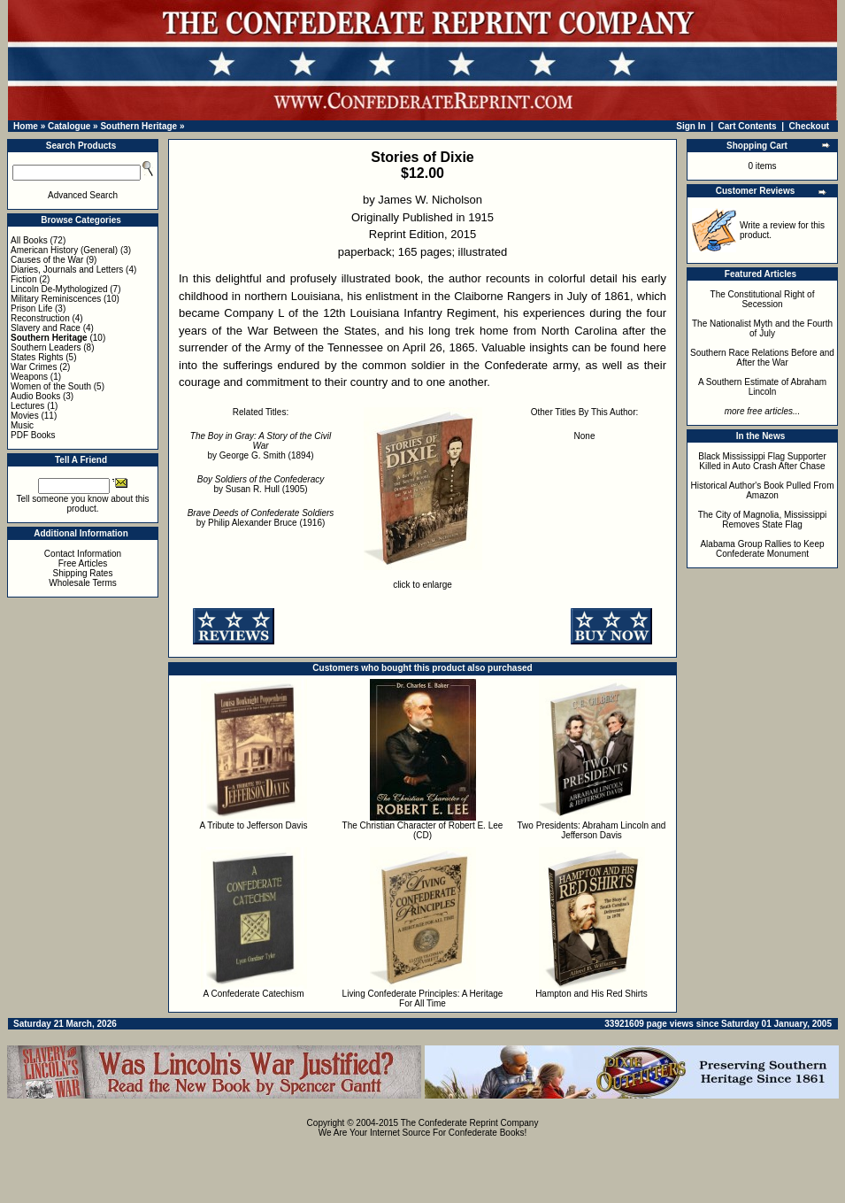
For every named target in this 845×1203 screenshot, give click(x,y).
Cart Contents (747, 126)
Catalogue (69, 126)
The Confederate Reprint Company (470, 1123)
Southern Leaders (46, 347)
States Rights (37, 357)
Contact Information (82, 554)
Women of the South (51, 386)
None (584, 436)
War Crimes (34, 367)
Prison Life (31, 308)
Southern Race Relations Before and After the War (762, 357)
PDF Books (33, 435)
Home (25, 126)
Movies (25, 415)
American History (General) (64, 250)
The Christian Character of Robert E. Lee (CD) (422, 830)
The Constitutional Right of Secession (763, 299)
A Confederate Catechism (254, 994)
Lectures (27, 406)
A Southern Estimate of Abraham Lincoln (762, 387)
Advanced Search (83, 195)
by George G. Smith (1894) (260, 445)
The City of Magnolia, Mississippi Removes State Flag (762, 519)
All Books (29, 240)
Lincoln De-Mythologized (59, 289)
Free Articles (83, 563)
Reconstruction (40, 318)
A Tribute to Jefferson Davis (253, 825)
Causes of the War (47, 260)
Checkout (809, 126)
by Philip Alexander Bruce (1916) (261, 518)
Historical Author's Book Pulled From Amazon (762, 490)
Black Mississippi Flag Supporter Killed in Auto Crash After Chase (762, 461)
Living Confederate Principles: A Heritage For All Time (422, 998)
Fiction (23, 279)
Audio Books (35, 396)
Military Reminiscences (56, 299)
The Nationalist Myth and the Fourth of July (762, 328)
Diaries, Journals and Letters (67, 269)
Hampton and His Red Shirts (591, 994)
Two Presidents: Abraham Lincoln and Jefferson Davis (592, 830)
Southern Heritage (138, 126)
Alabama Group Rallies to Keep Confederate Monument (762, 549)
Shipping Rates (83, 573)
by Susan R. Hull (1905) (260, 484)
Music (22, 425)
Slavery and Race (46, 328)
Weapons (29, 377)
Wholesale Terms (83, 583)
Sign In (690, 126)
